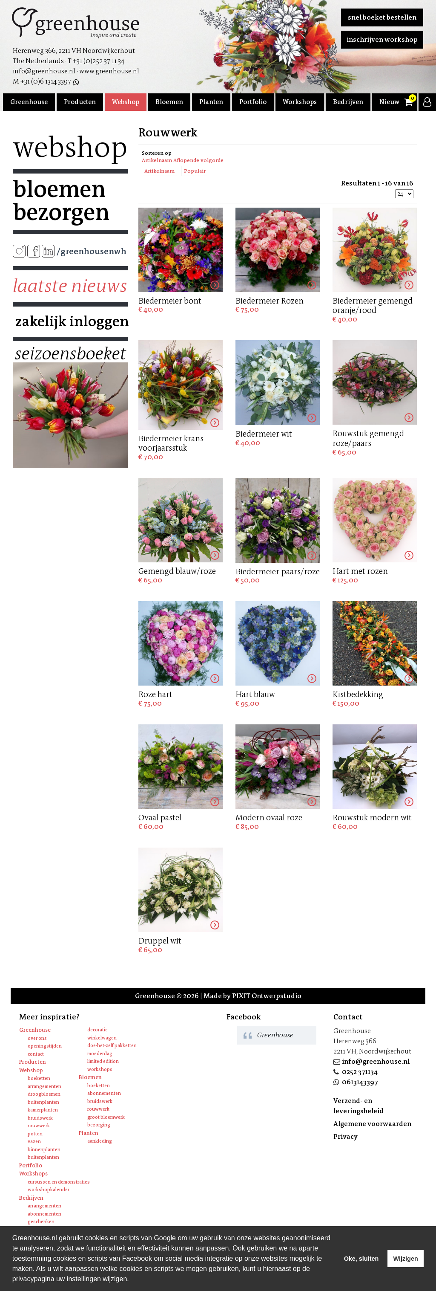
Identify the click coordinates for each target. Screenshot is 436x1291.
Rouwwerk (39, 1126)
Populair (195, 171)
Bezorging (98, 1125)
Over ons (37, 1038)
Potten (35, 1134)
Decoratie (97, 1030)
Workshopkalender (48, 1190)
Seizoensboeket (70, 354)
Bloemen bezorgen (61, 200)
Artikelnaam (159, 171)
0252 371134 (360, 1071)
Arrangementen (44, 1086)
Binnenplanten (44, 1149)
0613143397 (360, 1081)
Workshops (300, 102)
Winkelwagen (102, 1038)
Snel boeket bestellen (382, 17)
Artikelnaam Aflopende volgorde (183, 160)
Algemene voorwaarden (372, 1123)
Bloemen (169, 102)
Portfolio (253, 102)
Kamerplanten (43, 1110)
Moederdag (99, 1054)
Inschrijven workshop (382, 39)
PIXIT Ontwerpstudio (266, 995)
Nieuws (390, 102)
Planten (211, 102)
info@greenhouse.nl (376, 1061)
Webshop (125, 102)
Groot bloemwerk (106, 1117)
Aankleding (99, 1141)
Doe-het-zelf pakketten (112, 1045)
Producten (80, 102)
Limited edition (103, 1061)
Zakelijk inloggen (70, 321)
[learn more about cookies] (132, 1280)
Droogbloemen (44, 1094)
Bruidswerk (40, 1118)
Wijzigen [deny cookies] (405, 1258)
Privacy (345, 1136)
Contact (36, 1054)
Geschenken (41, 1222)
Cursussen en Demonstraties (59, 1182)
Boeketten (39, 1078)
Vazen (34, 1141)
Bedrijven (348, 102)
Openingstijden (45, 1046)
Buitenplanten (43, 1102)
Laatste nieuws (70, 286)
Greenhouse (29, 102)
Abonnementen (104, 1093)
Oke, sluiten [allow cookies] (361, 1258)
